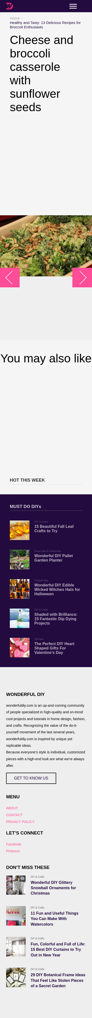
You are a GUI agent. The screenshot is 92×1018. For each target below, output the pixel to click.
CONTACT (14, 815)
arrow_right (80, 278)
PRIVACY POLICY (20, 822)
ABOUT (12, 808)
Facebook (13, 844)
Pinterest (13, 851)
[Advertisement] (46, 164)
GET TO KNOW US (31, 778)
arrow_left (12, 278)
